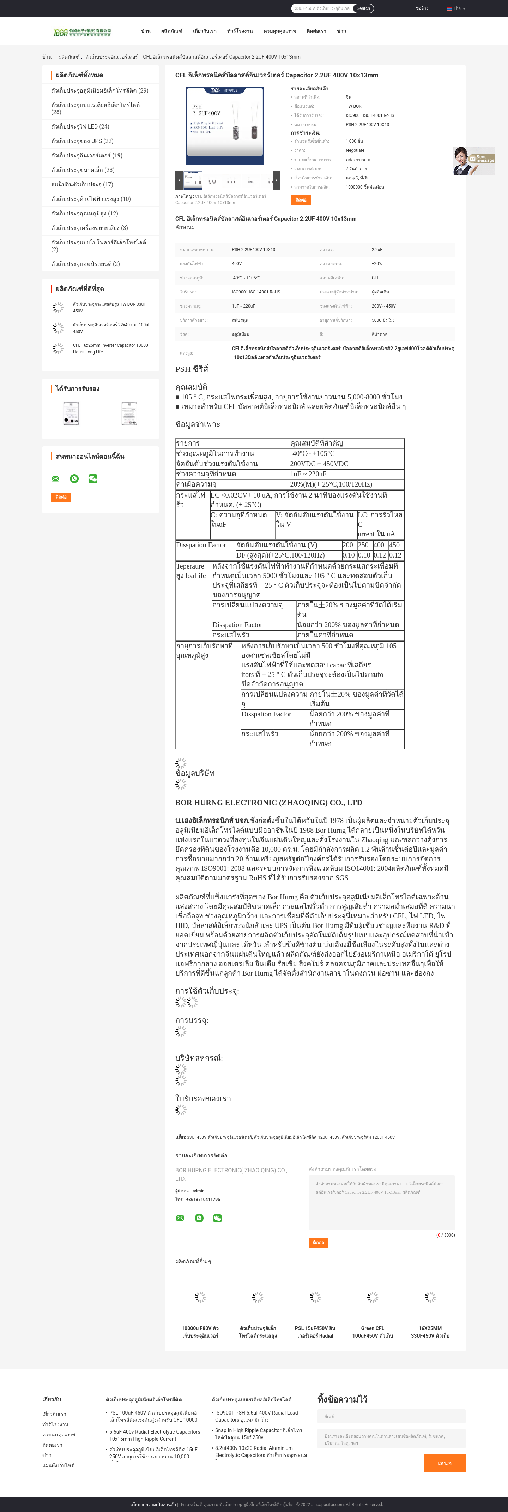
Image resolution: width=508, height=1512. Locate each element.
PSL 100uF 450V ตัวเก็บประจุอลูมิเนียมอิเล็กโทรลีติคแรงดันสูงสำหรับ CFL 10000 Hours (153, 1417)
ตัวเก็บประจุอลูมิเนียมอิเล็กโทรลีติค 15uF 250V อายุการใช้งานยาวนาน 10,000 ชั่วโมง (153, 1454)
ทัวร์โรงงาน (240, 31)
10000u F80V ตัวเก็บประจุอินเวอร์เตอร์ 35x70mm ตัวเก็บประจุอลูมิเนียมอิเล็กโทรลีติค (200, 1332)
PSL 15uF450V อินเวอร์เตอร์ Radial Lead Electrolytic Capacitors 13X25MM (315, 1332)
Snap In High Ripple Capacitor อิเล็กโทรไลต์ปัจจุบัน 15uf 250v (258, 1434)
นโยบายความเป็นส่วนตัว (153, 1504)
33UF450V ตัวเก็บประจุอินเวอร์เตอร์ (219, 1137)
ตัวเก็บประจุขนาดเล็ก (77, 170)
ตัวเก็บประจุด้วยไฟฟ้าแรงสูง (85, 199)
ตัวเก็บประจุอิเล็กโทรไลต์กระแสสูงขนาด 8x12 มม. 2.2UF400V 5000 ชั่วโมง (258, 1332)
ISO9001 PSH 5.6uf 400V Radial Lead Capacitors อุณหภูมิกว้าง (256, 1416)
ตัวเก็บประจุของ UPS (76, 141)
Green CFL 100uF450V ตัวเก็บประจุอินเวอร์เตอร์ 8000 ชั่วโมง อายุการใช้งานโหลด (372, 1332)
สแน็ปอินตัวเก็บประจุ (76, 184)
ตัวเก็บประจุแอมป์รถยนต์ (81, 264)
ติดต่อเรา (316, 31)
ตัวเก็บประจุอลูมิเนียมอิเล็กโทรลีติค (94, 90)
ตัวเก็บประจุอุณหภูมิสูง (79, 213)
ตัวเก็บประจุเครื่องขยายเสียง (85, 228)
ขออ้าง (422, 8)
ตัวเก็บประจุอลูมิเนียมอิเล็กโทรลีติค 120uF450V (296, 1137)
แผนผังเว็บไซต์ (58, 1465)
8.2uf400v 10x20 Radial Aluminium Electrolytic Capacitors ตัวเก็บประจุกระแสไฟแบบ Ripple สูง (261, 1452)
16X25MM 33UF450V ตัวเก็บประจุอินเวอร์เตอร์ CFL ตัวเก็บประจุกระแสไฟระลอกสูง (430, 1332)
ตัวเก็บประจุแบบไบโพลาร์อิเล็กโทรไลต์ (98, 242)
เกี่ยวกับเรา (205, 31)
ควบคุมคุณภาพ (280, 31)
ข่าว (341, 31)
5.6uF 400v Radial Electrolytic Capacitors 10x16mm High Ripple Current (154, 1435)
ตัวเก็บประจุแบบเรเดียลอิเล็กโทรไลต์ (95, 105)
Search (363, 8)
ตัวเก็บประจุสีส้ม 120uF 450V (368, 1137)
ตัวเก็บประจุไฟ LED (74, 126)
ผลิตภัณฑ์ (171, 31)
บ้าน (146, 31)
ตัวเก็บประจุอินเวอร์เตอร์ (111, 57)
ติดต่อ (301, 200)
